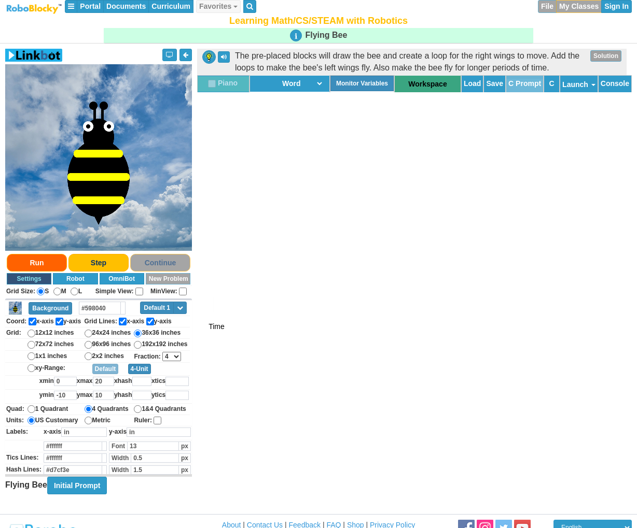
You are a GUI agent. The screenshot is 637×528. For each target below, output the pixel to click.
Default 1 (157, 307)
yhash (123, 394)
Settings (29, 278)
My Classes (579, 6)
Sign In (616, 6)
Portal (90, 6)
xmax (85, 380)
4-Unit (139, 369)
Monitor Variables (362, 83)
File (547, 6)
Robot (75, 278)
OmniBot (121, 278)
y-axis (118, 431)
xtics (158, 380)
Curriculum (170, 6)
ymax (85, 394)
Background (50, 308)
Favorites (218, 6)
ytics (158, 394)
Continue (160, 263)
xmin (46, 380)
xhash (123, 380)
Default (105, 369)
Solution (605, 56)
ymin (46, 394)
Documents (126, 6)
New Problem (168, 278)
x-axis (52, 431)
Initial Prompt (77, 485)
